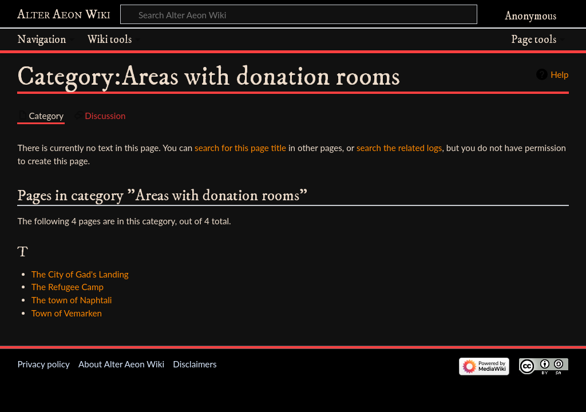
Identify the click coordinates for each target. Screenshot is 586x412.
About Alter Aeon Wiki (121, 364)
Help (559, 74)
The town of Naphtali (71, 300)
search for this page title (240, 147)
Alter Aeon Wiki (63, 15)
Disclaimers (194, 364)
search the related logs (399, 147)
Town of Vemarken (66, 313)
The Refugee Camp (67, 287)
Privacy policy (43, 364)
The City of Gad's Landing (80, 274)
